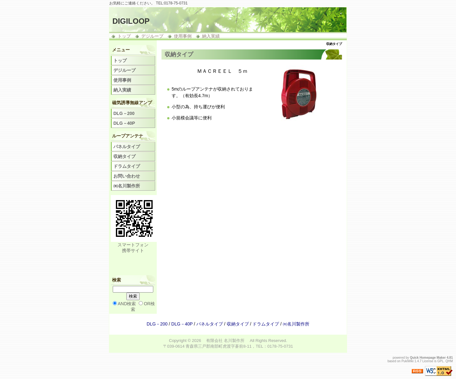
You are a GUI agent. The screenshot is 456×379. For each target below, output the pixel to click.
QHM (449, 361)
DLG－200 (124, 113)
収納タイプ (124, 156)
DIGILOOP (130, 21)
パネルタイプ (126, 146)
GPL (440, 361)
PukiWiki (408, 361)
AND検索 (127, 303)
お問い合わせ (126, 176)
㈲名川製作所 (126, 185)
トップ (124, 36)
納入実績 (211, 36)
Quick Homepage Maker (428, 357)
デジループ (152, 36)
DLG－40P (124, 123)
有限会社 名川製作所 (225, 340)
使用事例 (183, 36)
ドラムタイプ (126, 166)
